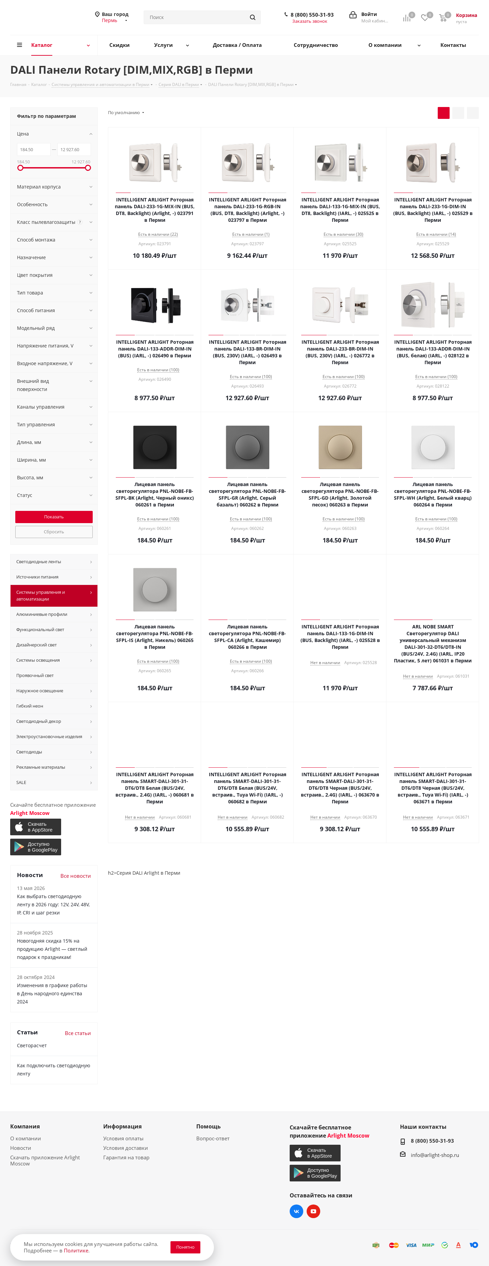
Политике (76, 1250)
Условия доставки (125, 1147)
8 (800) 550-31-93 (312, 15)
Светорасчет (32, 1045)
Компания (25, 1126)
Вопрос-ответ (213, 1138)
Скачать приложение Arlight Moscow (45, 1160)
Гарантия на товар (126, 1157)
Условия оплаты (123, 1138)
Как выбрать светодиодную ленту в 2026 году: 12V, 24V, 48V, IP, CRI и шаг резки (53, 904)
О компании (25, 1138)
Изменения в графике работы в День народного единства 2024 (52, 993)
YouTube (313, 1211)
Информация (122, 1126)
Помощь (208, 1126)
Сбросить (54, 532)
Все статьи (78, 1033)
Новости (20, 1147)
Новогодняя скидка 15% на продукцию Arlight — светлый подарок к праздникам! (52, 949)
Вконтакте (296, 1211)
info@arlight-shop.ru (435, 1155)
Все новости (75, 875)
